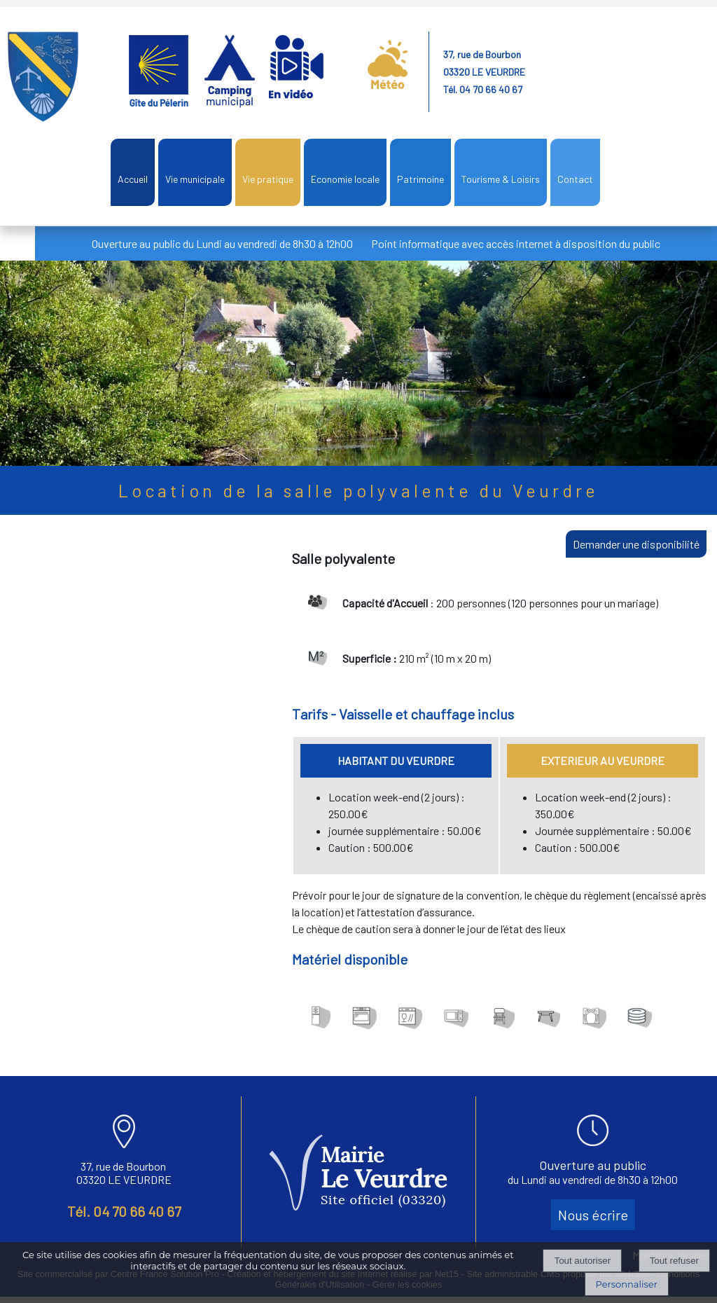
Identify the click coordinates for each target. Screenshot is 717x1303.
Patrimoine (420, 179)
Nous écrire (593, 1214)
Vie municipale (195, 179)
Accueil (133, 179)
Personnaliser (626, 1284)
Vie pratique (267, 179)
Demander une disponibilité (636, 544)
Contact (575, 179)
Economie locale (345, 179)
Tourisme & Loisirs (500, 179)
